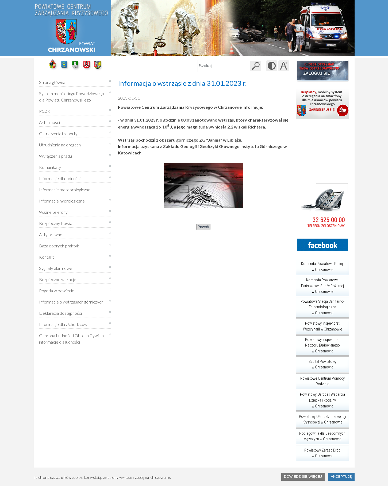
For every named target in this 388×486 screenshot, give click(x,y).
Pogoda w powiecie (56, 288)
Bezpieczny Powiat (56, 223)
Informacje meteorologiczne (64, 189)
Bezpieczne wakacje (57, 279)
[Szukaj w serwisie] (255, 66)
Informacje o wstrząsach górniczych (71, 301)
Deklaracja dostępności (60, 313)
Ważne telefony (53, 212)
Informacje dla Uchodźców (63, 324)
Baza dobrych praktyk (59, 245)
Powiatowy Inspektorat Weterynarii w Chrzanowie (319, 325)
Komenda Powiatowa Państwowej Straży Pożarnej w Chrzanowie (320, 285)
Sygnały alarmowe (55, 268)
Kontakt (46, 256)
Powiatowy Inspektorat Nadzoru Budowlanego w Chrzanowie (318, 344)
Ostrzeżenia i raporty (58, 133)
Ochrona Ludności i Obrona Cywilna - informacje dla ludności (72, 338)
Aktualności (49, 122)
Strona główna (52, 82)
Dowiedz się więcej (303, 477)
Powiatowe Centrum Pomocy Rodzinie (320, 379)
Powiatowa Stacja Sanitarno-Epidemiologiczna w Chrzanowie (320, 306)
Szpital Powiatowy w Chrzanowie (316, 363)
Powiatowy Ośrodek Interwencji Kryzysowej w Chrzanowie (321, 418)
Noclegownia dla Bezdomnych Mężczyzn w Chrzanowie (321, 434)
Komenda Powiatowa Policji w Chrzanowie (320, 265)
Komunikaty (50, 167)
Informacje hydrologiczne (62, 200)
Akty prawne (50, 234)
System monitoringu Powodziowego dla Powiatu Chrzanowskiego (71, 96)
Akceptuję (341, 477)
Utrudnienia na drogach (60, 144)
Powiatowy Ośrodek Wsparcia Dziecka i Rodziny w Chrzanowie (320, 399)
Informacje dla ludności (59, 178)
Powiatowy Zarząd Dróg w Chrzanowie (318, 451)
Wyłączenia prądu (55, 154)
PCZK (44, 111)
